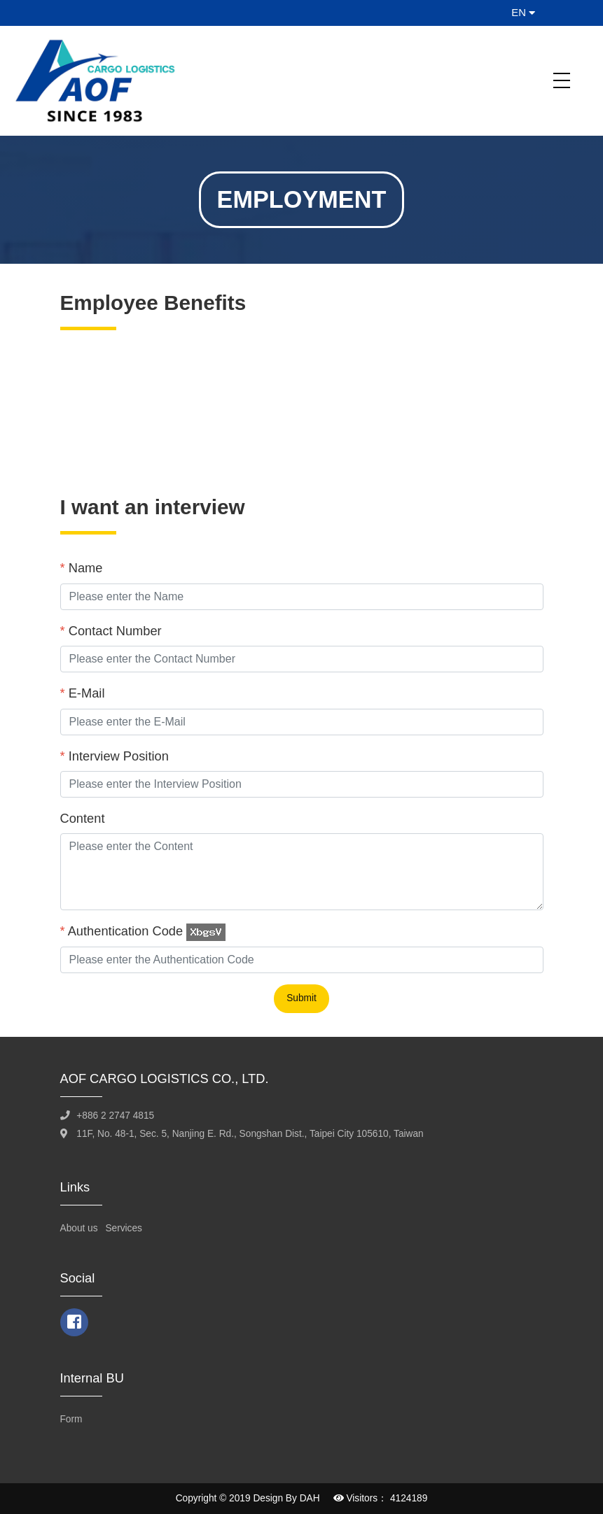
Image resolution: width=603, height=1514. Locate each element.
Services (123, 1228)
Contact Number (111, 630)
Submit (301, 998)
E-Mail (82, 693)
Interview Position (114, 756)
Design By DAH (286, 1498)
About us (79, 1228)
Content (82, 818)
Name (81, 567)
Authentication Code (121, 931)
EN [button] (523, 12)
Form (71, 1419)
